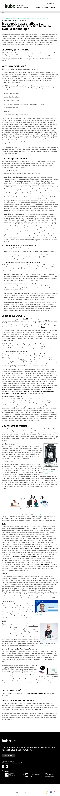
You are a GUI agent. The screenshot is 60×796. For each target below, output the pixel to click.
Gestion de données (7, 20)
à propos (45, 8)
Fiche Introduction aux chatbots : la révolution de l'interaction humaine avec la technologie (26, 18)
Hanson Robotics (44, 645)
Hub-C (53, 8)
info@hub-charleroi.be (10, 761)
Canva (41, 514)
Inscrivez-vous (8, 755)
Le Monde (39, 614)
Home (38, 8)
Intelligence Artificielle (19, 20)
